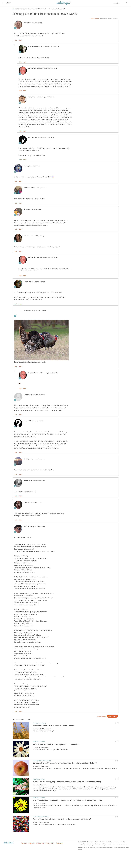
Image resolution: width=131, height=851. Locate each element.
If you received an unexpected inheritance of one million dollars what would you (67, 800)
